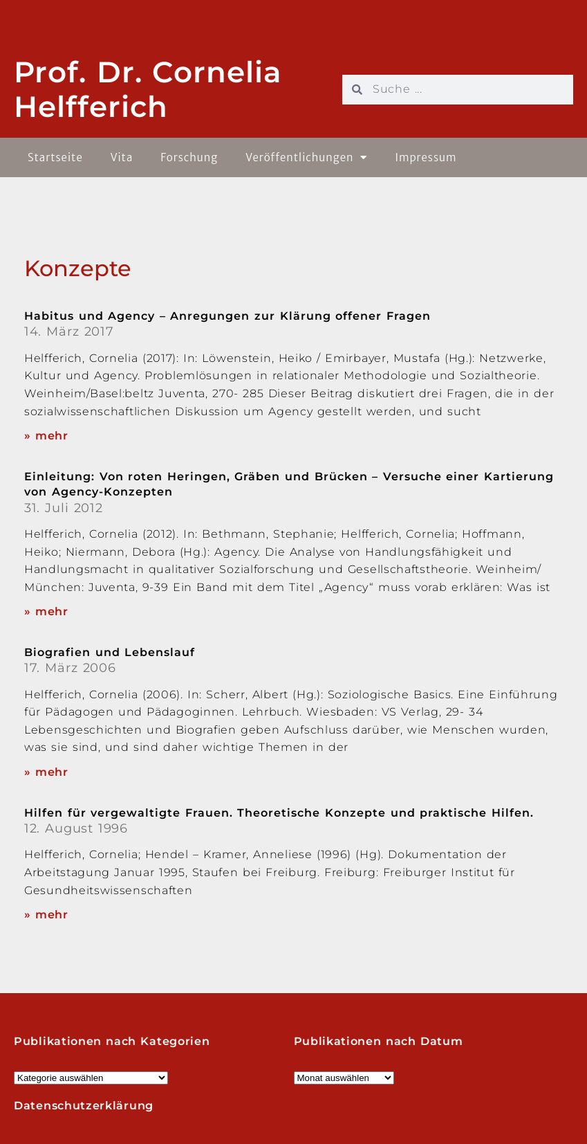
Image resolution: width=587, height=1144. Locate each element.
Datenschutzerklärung (83, 1105)
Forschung (189, 157)
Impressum (425, 157)
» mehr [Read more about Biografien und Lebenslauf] (46, 772)
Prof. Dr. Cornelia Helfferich (148, 89)
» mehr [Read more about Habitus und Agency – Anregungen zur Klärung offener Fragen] (46, 435)
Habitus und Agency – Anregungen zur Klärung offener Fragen (227, 316)
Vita (122, 157)
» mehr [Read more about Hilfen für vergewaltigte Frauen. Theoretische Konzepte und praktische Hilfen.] (46, 914)
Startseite (55, 157)
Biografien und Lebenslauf (109, 652)
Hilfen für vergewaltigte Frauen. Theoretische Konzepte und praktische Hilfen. (279, 812)
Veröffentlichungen (306, 157)
